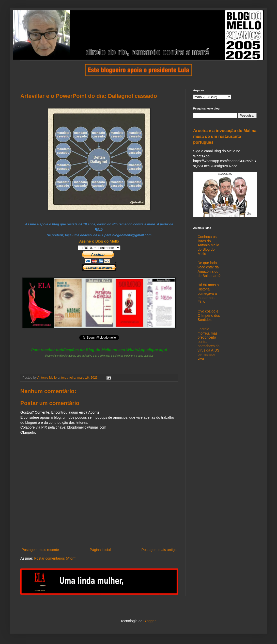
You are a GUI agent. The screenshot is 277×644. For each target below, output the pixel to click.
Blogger (149, 621)
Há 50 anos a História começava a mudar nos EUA (208, 293)
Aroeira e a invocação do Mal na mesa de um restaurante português (224, 136)
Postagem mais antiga (159, 550)
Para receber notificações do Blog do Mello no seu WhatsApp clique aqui (99, 349)
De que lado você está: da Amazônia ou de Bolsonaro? (209, 269)
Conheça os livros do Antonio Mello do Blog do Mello (208, 245)
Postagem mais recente (40, 550)
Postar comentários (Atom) (55, 558)
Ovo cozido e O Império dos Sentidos (209, 315)
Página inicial (100, 550)
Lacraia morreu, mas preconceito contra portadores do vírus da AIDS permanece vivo (209, 344)
